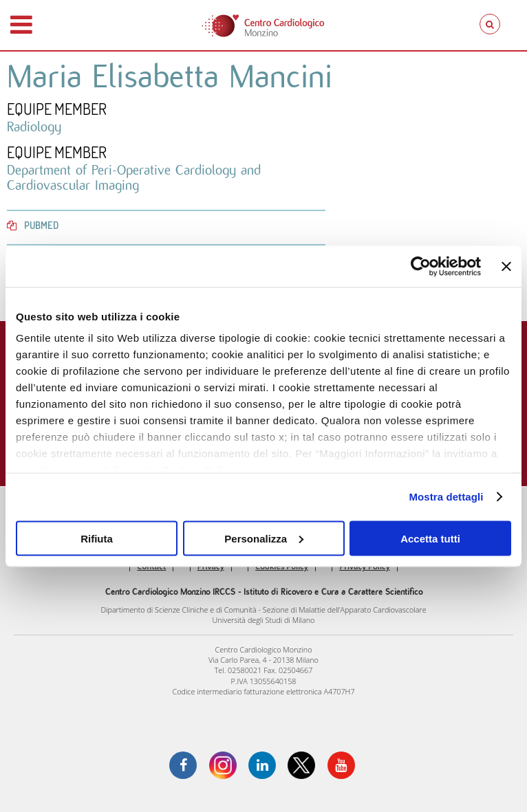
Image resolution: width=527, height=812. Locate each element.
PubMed (32, 225)
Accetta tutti (430, 538)
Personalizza (263, 538)
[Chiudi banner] (506, 266)
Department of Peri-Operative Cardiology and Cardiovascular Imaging (134, 177)
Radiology (34, 126)
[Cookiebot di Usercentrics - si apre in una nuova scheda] (421, 266)
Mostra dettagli (446, 497)
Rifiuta (96, 538)
